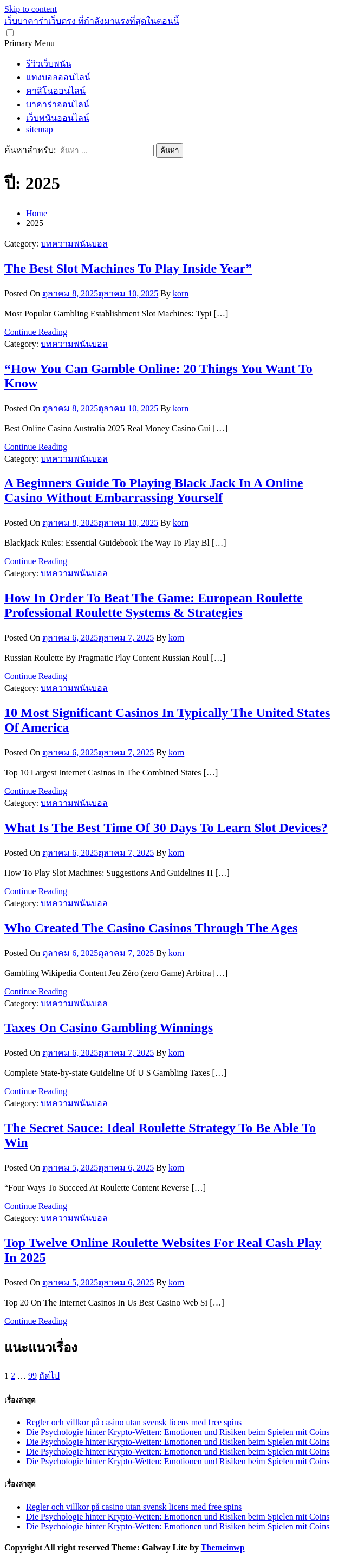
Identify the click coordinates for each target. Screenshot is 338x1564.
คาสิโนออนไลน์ (56, 90)
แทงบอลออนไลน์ (58, 77)
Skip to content (30, 9)
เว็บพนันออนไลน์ (57, 117)
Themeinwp (223, 1547)
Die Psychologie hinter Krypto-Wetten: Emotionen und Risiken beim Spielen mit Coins (177, 1432)
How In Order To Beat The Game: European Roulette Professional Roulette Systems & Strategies (153, 605)
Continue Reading (35, 332)
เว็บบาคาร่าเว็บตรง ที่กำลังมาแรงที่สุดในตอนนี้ (91, 20)
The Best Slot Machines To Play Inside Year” (128, 268)
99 (32, 1375)
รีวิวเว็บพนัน (49, 63)
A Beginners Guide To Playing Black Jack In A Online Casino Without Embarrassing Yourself (153, 490)
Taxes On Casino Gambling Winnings (108, 1027)
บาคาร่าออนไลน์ (57, 104)
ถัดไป (49, 1375)
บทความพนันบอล (74, 243)
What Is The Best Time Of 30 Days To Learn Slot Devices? (166, 827)
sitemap (39, 129)
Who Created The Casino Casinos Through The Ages (150, 928)
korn (180, 293)
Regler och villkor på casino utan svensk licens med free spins (134, 1422)
